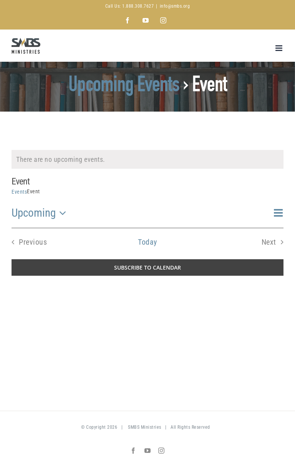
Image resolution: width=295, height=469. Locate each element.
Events (19, 192)
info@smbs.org (175, 6)
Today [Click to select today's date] (147, 242)
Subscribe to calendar (147, 267)
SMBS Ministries (144, 427)
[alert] (147, 159)
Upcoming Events (123, 87)
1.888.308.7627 (138, 6)
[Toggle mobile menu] (279, 48)
